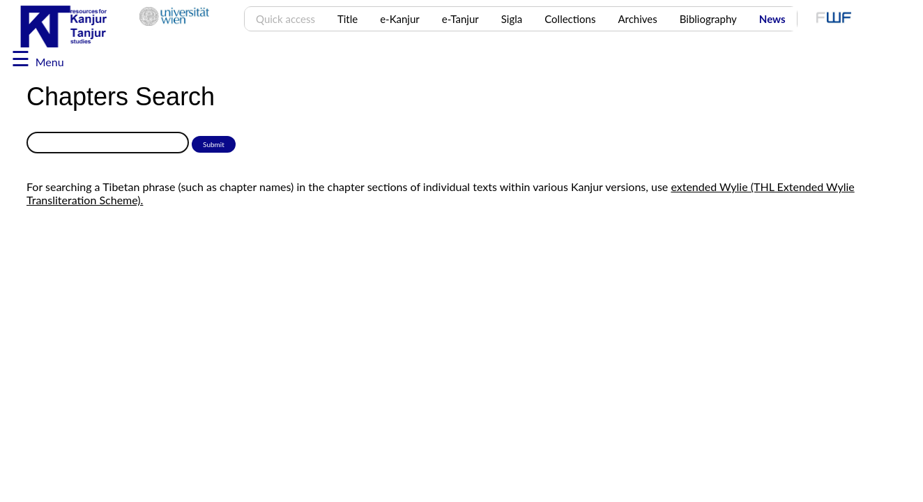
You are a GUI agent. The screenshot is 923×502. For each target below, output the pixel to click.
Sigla (511, 19)
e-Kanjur (400, 19)
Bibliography (708, 19)
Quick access (285, 19)
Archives (637, 19)
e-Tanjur (460, 19)
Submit (213, 144)
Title (347, 19)
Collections (569, 19)
